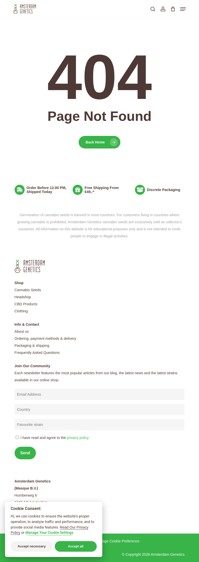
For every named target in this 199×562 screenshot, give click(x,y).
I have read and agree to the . (55, 438)
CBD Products (26, 304)
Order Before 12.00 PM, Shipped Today (46, 190)
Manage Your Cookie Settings (49, 533)
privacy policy (77, 438)
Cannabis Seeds (28, 290)
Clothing (21, 311)
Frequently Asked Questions (37, 353)
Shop (19, 283)
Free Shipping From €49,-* (102, 190)
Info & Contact (27, 324)
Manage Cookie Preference (117, 541)
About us (22, 331)
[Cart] (173, 9)
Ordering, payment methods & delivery (45, 338)
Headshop (23, 297)
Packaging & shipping (32, 346)
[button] (183, 9)
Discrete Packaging (163, 190)
